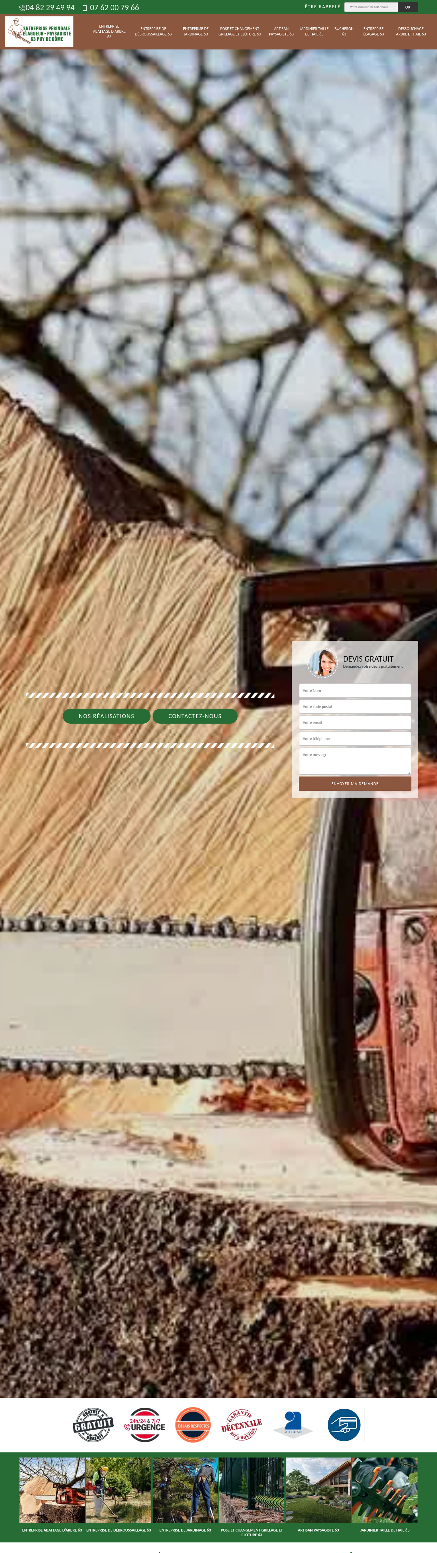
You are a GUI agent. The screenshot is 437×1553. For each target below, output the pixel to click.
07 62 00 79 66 (110, 7)
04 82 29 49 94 (46, 7)
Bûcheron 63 (344, 31)
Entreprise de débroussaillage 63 (153, 31)
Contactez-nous (195, 716)
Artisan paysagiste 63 (281, 31)
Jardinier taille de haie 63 (314, 31)
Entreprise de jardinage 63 (196, 31)
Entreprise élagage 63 (373, 31)
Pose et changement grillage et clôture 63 (239, 31)
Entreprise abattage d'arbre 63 (109, 31)
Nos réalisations (107, 716)
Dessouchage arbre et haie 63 (411, 31)
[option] (218, 776)
